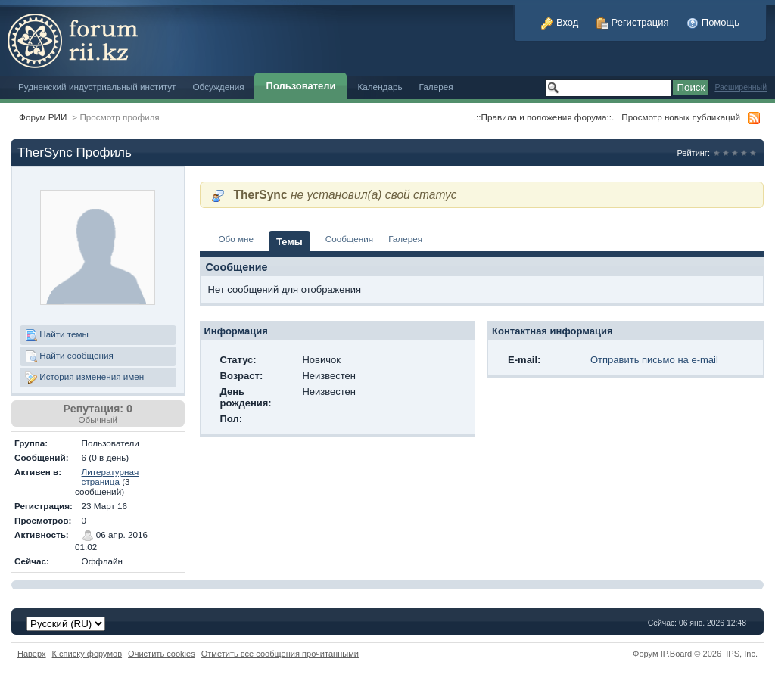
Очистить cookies (161, 653)
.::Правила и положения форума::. (544, 117)
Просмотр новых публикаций (680, 117)
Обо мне (236, 239)
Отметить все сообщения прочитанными (280, 653)
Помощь (712, 22)
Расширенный (740, 87)
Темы (289, 241)
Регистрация (632, 22)
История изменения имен (84, 377)
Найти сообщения (69, 356)
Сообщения (349, 239)
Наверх (31, 653)
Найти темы (57, 335)
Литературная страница (110, 476)
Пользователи (301, 86)
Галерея (436, 87)
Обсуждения (218, 87)
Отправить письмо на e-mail (654, 359)
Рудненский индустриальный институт (97, 87)
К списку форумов (87, 653)
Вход (559, 22)
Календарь (379, 87)
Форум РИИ (43, 117)
